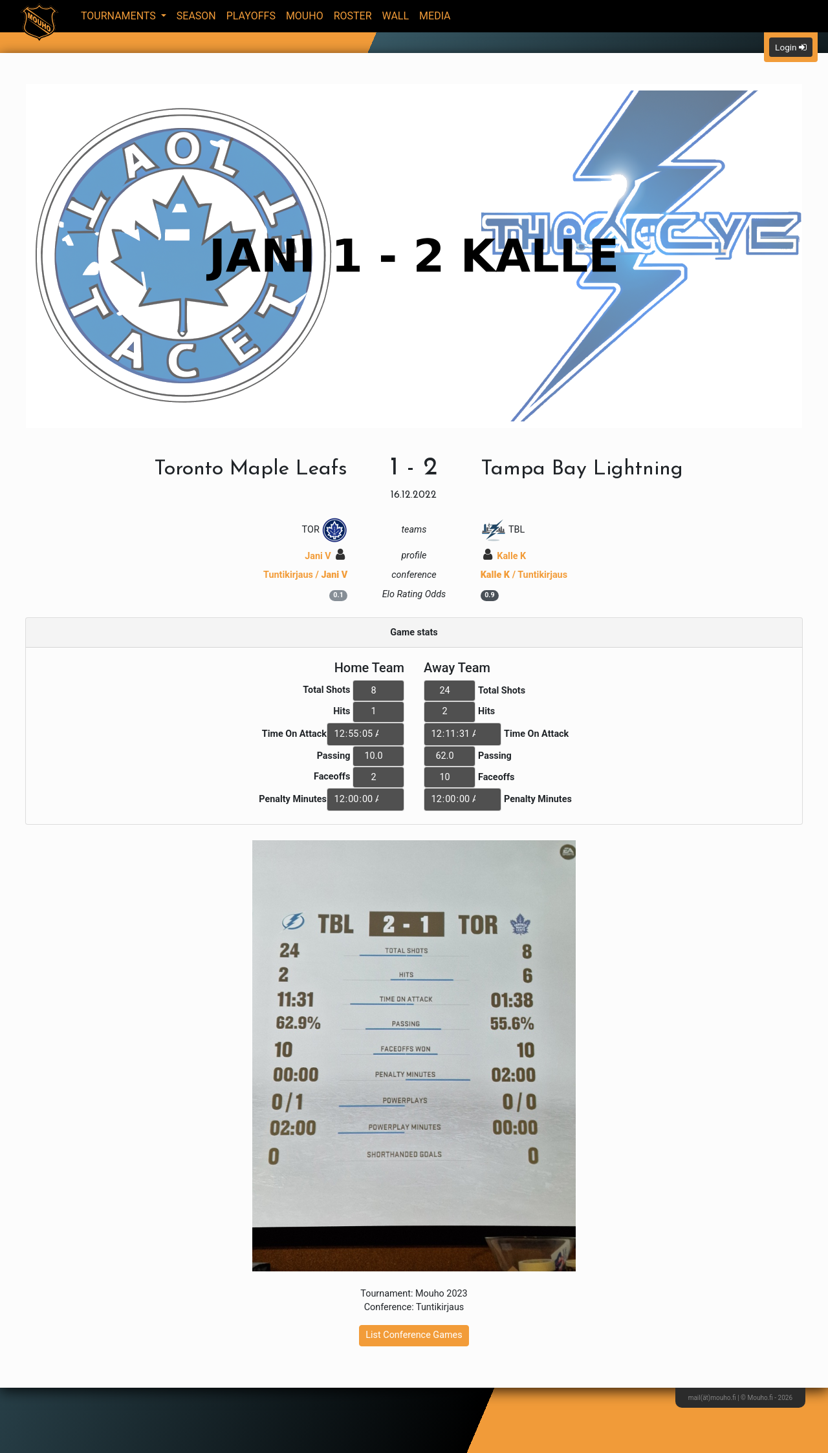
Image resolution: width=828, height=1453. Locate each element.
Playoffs (251, 16)
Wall (395, 16)
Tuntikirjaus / (305, 574)
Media (435, 16)
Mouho (304, 16)
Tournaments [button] (119, 16)
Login (791, 47)
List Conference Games (413, 1335)
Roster (353, 16)
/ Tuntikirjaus (524, 574)
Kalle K (505, 556)
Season (196, 16)
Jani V (325, 556)
